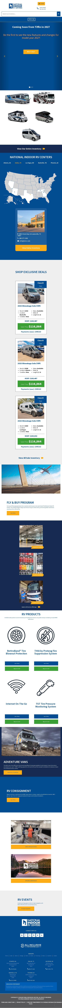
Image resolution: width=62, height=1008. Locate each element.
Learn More (13, 513)
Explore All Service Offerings (31, 607)
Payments (25, 332)
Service (16, 955)
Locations (49, 955)
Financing (37, 955)
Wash (27, 955)
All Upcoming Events (25, 908)
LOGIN (41, 3)
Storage (21, 955)
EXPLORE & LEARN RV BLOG (31, 880)
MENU (31, 19)
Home (6, 955)
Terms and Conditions (8, 1002)
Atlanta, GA (7, 163)
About (43, 955)
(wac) (32, 332)
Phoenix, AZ (54, 163)
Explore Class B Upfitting (12, 772)
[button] (4, 56)
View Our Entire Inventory (31, 148)
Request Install (17, 668)
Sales (11, 955)
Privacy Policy (21, 1002)
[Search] (29, 13)
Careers (55, 955)
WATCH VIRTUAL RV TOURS (31, 846)
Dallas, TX (18, 163)
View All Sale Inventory (31, 458)
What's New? (31, 52)
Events (31, 955)
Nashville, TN (42, 163)
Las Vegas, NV (29, 163)
